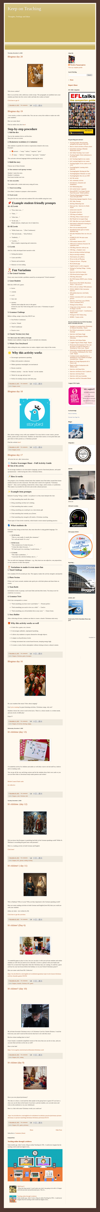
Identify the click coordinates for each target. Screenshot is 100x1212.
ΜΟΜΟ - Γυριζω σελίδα (76, 317)
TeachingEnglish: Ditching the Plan (79, 171)
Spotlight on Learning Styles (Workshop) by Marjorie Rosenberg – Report (81, 327)
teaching (30, 860)
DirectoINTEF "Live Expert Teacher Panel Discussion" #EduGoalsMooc (80, 192)
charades (19, 983)
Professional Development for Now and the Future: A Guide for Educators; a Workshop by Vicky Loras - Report (80, 346)
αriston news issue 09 (76, 210)
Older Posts (59, 1130)
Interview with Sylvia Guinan (78, 272)
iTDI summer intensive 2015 (77, 241)
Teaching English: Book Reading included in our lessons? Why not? (79, 143)
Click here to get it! (13, 100)
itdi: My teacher (74, 178)
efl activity (19, 724)
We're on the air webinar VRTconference (81, 287)
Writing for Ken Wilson (76, 304)
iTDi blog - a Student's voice (77, 250)
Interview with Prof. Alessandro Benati (80, 378)
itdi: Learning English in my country (80, 161)
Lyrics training (14, 707)
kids (27, 796)
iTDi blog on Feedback (76, 214)
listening (25, 724)
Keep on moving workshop (77, 254)
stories (18, 386)
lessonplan (28, 656)
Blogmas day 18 (15, 391)
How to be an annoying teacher (78, 227)
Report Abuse (73, 85)
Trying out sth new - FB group (78, 261)
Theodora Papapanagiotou (77, 65)
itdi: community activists (76, 180)
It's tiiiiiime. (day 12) (17, 804)
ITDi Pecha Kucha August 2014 (78, 274)
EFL (18, 860)
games (24, 656)
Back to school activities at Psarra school (81, 146)
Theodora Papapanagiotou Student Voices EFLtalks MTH (79, 196)
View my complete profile (75, 67)
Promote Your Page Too (73, 417)
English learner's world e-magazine (79, 266)
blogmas (14, 386)
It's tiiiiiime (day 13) (17, 732)
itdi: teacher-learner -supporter (78, 189)
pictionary (25, 1125)
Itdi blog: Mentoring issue (77, 203)
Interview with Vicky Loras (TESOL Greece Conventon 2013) (80, 301)
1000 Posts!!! (21, 1186)
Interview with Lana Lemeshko (78, 376)
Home (31, 1130)
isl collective (11, 785)
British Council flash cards (16, 781)
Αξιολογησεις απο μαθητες (77, 257)
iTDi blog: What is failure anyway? (79, 216)
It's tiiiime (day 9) (16, 1062)
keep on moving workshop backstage (80, 252)
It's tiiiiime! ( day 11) (17, 865)
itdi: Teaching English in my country (80, 159)
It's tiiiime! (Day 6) (16, 925)
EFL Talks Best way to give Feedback (80, 221)
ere (24, 124)
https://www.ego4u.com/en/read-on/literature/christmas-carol (26, 1050)
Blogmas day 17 (15, 455)
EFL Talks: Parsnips (75, 201)
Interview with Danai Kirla (77, 369)
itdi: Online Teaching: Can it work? (79, 153)
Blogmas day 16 (15, 661)
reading (26, 860)
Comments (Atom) (20, 1133)
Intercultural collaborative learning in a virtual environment (80, 224)
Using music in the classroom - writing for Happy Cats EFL (80, 307)
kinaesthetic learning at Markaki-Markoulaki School (79, 149)
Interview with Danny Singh (77, 334)
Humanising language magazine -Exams (81, 199)
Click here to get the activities (16, 914)
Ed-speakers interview (76, 212)
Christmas (19, 656)
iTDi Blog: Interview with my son (79, 247)
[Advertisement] (50, 33)
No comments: (24, 105)
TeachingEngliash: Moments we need (80, 173)
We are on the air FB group (77, 259)
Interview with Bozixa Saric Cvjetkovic (80, 371)
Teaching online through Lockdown (20, 1141)
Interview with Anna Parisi (77, 374)
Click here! (11, 849)
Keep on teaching (72, 413)
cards (18, 796)
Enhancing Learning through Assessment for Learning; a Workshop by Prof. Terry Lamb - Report (81, 352)
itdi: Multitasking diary (76, 186)
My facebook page (75, 263)
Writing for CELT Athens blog (78, 315)
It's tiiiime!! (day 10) (17, 988)
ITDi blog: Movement (76, 276)
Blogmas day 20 (15, 56)
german (21, 860)
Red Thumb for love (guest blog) (79, 219)
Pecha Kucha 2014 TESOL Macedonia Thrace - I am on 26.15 (80, 283)
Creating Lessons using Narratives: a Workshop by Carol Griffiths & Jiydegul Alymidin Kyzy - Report (81, 357)
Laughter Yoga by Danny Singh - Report (81, 342)
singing (29, 724)
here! (19, 442)
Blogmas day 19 (15, 111)
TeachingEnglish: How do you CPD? (80, 176)
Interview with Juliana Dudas (78, 340)
